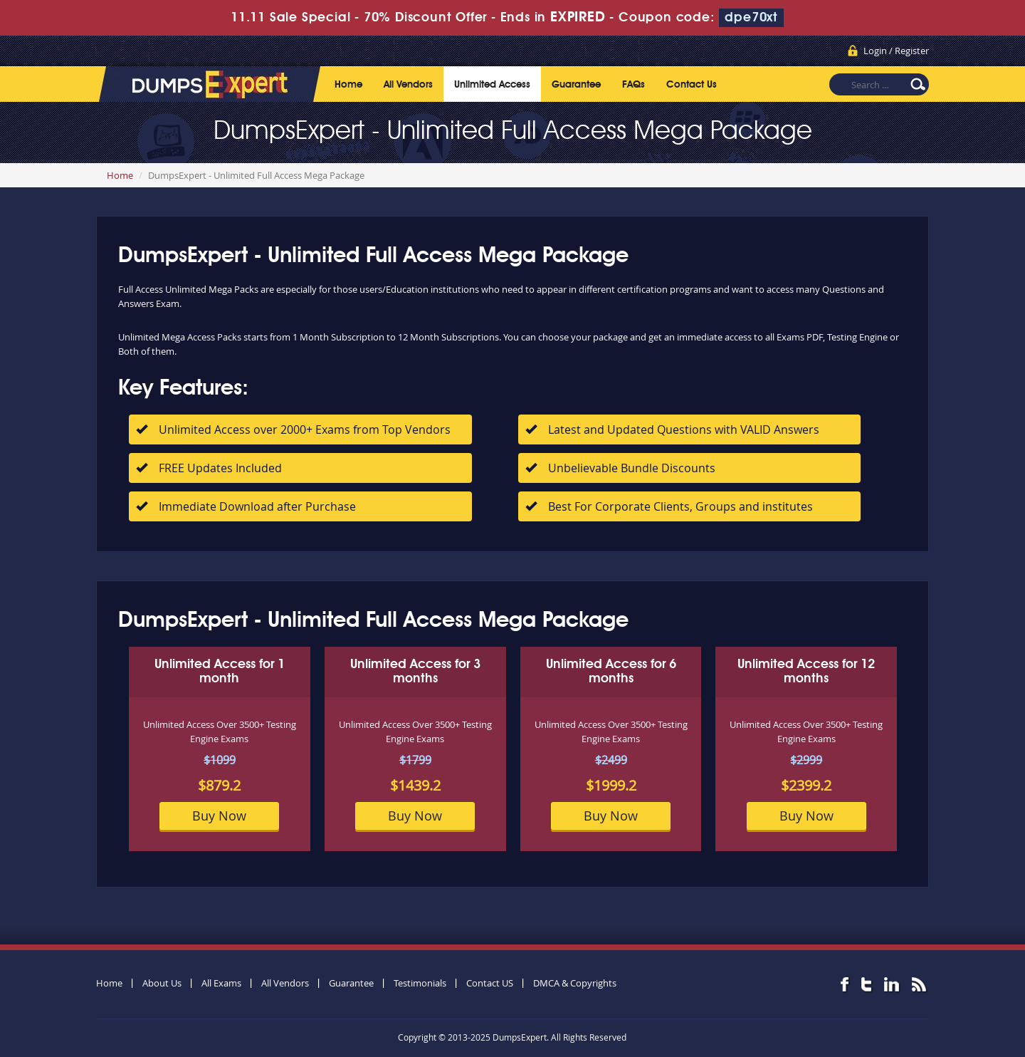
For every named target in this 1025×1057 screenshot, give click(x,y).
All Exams (221, 983)
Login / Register (896, 50)
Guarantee (576, 85)
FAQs (633, 85)
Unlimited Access (492, 85)
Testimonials (420, 983)
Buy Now (219, 815)
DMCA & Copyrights (574, 983)
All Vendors (408, 85)
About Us (162, 983)
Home (348, 85)
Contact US (489, 983)
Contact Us (691, 85)
